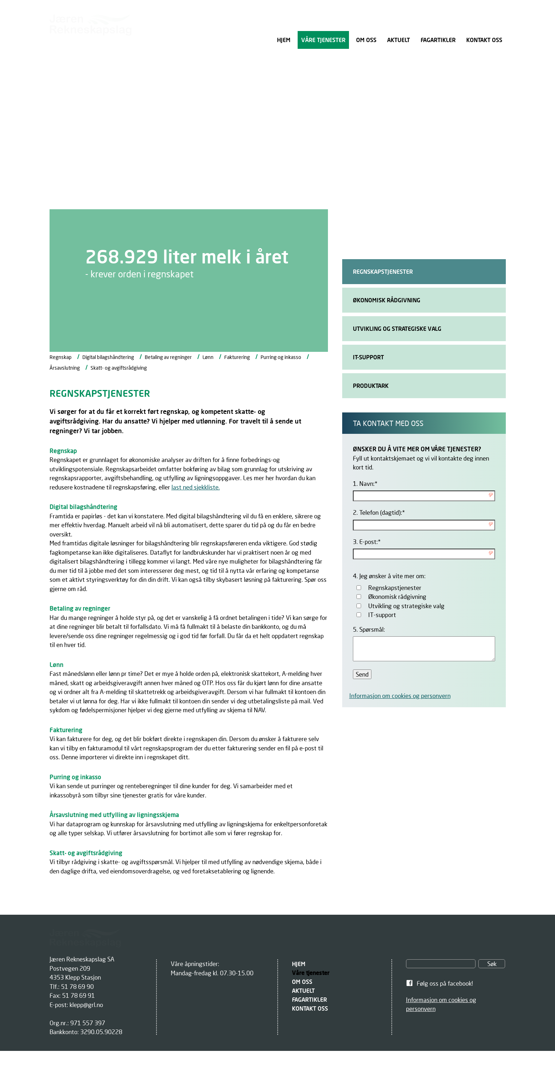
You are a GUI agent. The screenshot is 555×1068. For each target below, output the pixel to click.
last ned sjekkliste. (195, 487)
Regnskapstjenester (394, 587)
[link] (455, 983)
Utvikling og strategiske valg (406, 606)
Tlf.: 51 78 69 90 (72, 986)
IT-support (382, 614)
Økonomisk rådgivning (397, 596)
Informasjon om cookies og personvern (400, 695)
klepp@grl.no (86, 1004)
